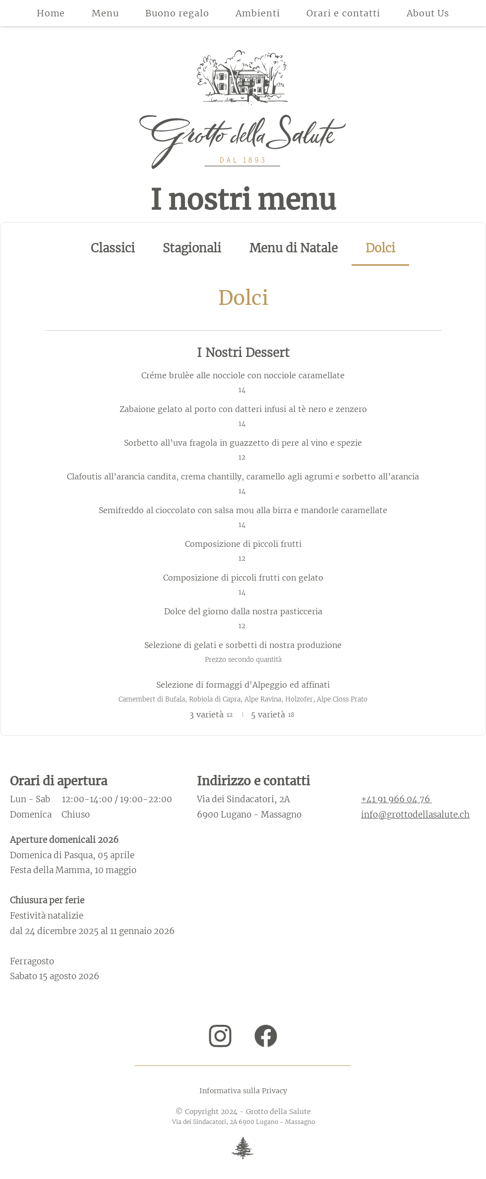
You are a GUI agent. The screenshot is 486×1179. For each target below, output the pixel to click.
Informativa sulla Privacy (243, 1090)
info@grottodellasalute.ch (415, 814)
